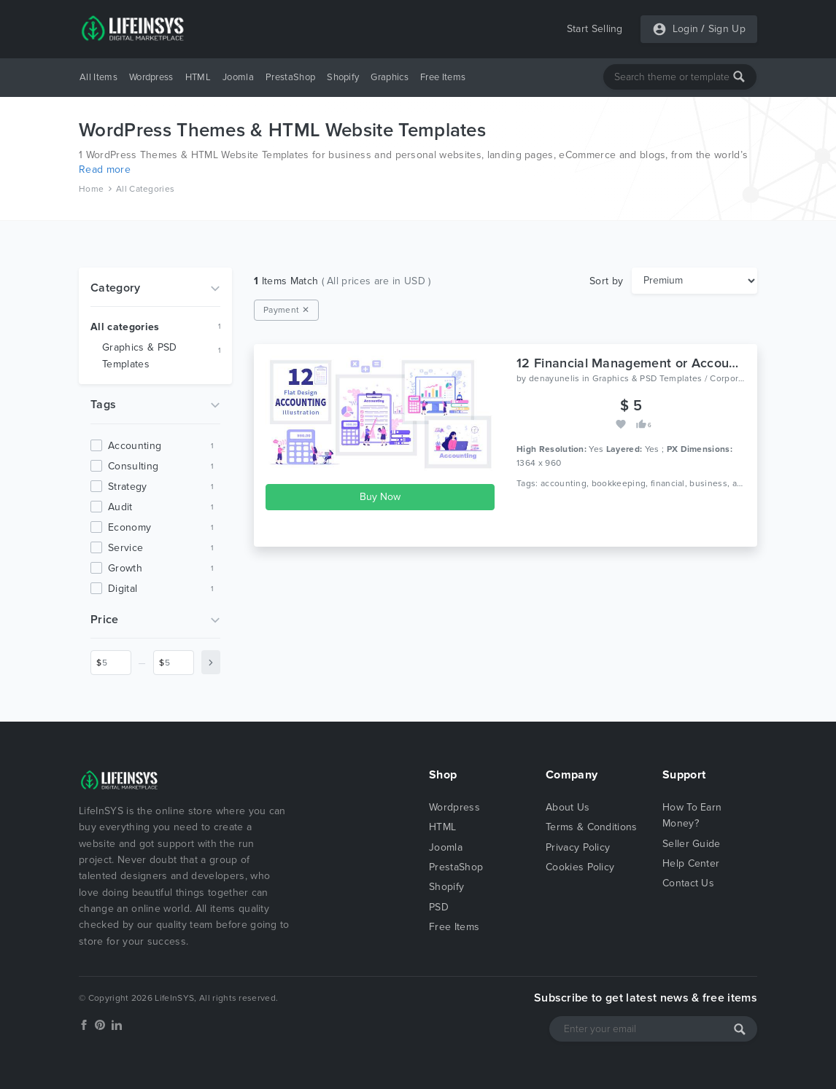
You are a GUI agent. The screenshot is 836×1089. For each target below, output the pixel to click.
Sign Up (727, 29)
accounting (134, 446)
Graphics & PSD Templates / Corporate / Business (695, 378)
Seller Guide (691, 844)
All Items (98, 77)
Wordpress (151, 77)
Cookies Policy (580, 867)
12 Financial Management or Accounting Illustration (671, 363)
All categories (124, 327)
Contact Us (688, 883)
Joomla (238, 77)
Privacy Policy (578, 847)
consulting (133, 466)
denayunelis (554, 378)
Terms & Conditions (592, 827)
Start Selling (595, 29)
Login (686, 29)
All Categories (145, 189)
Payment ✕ (286, 310)
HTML (198, 77)
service (125, 548)
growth (125, 568)
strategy (127, 486)
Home (91, 189)
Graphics (390, 77)
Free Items (442, 77)
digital (122, 588)
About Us (568, 807)
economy (129, 527)
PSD (439, 907)
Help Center (691, 863)
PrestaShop (290, 77)
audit (120, 507)
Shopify (343, 77)
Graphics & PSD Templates (139, 355)
